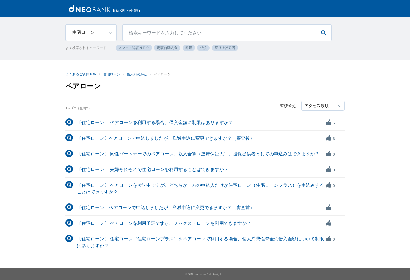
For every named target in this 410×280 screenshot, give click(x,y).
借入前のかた (137, 74)
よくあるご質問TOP (80, 74)
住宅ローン (111, 74)
